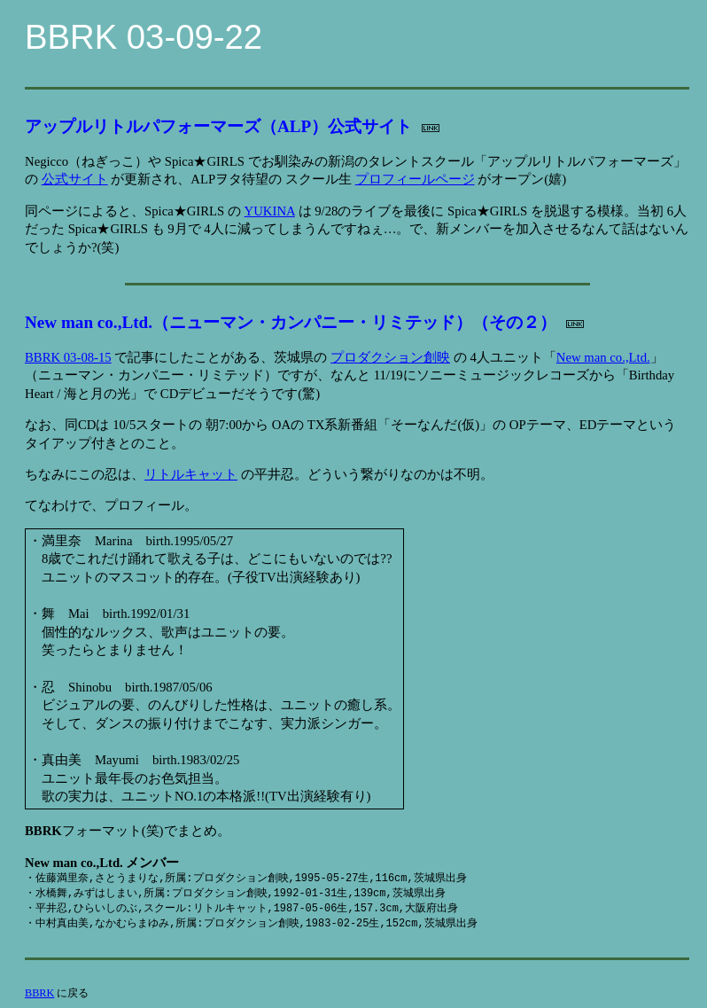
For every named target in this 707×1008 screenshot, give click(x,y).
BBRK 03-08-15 (68, 357)
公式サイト (75, 179)
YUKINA (270, 211)
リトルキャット (190, 474)
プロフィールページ (415, 179)
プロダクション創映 (390, 357)
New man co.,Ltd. (603, 357)
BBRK (39, 993)
